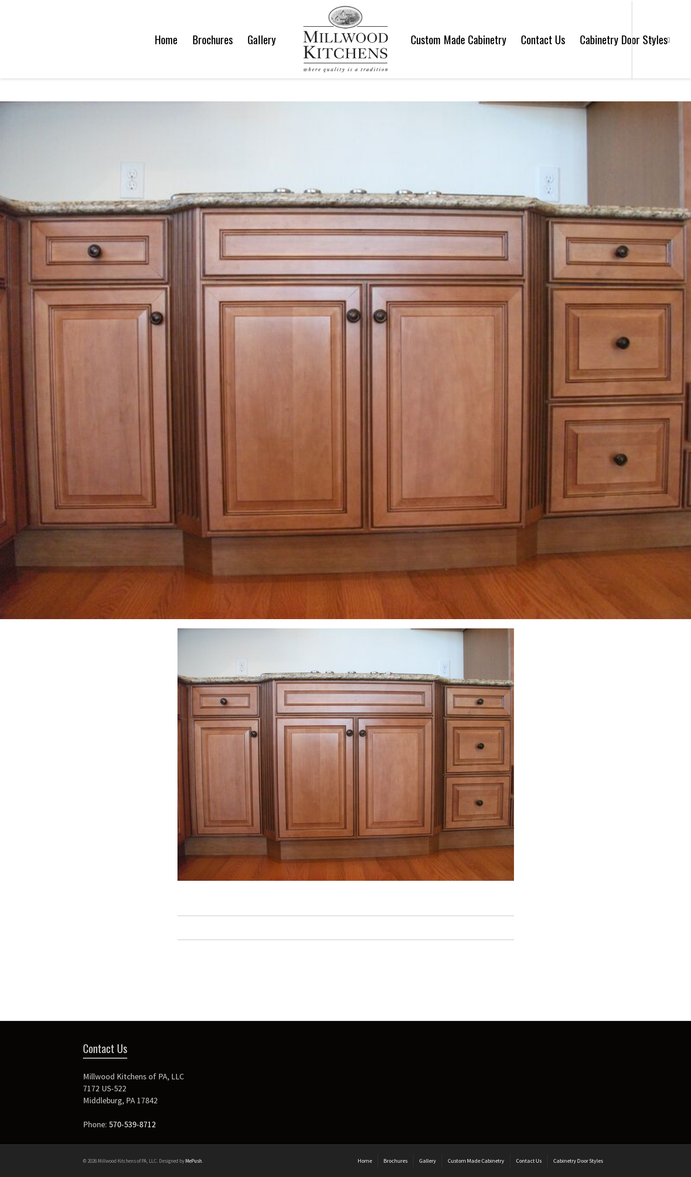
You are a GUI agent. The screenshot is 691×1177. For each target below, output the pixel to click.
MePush (193, 1161)
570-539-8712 (132, 1124)
